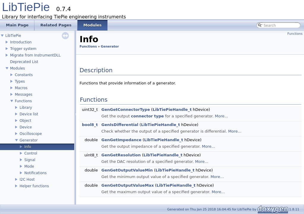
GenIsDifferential (120, 124)
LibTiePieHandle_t (172, 109)
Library (26, 108)
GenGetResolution (121, 155)
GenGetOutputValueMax (128, 185)
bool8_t (90, 124)
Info (27, 147)
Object (25, 121)
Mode (29, 166)
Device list (29, 114)
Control (30, 153)
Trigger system (23, 49)
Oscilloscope (31, 134)
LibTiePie (26, 7)
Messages (23, 94)
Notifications (35, 173)
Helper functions (34, 186)
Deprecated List (24, 62)
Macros (21, 88)
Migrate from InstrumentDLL (35, 55)
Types (20, 81)
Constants (24, 75)
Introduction (21, 42)
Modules (17, 68)
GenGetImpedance (122, 140)
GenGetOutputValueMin (127, 170)
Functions (23, 101)
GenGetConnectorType (126, 109)
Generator (29, 140)
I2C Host (27, 179)
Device (26, 127)
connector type (147, 116)
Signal (29, 160)
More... (221, 116)
